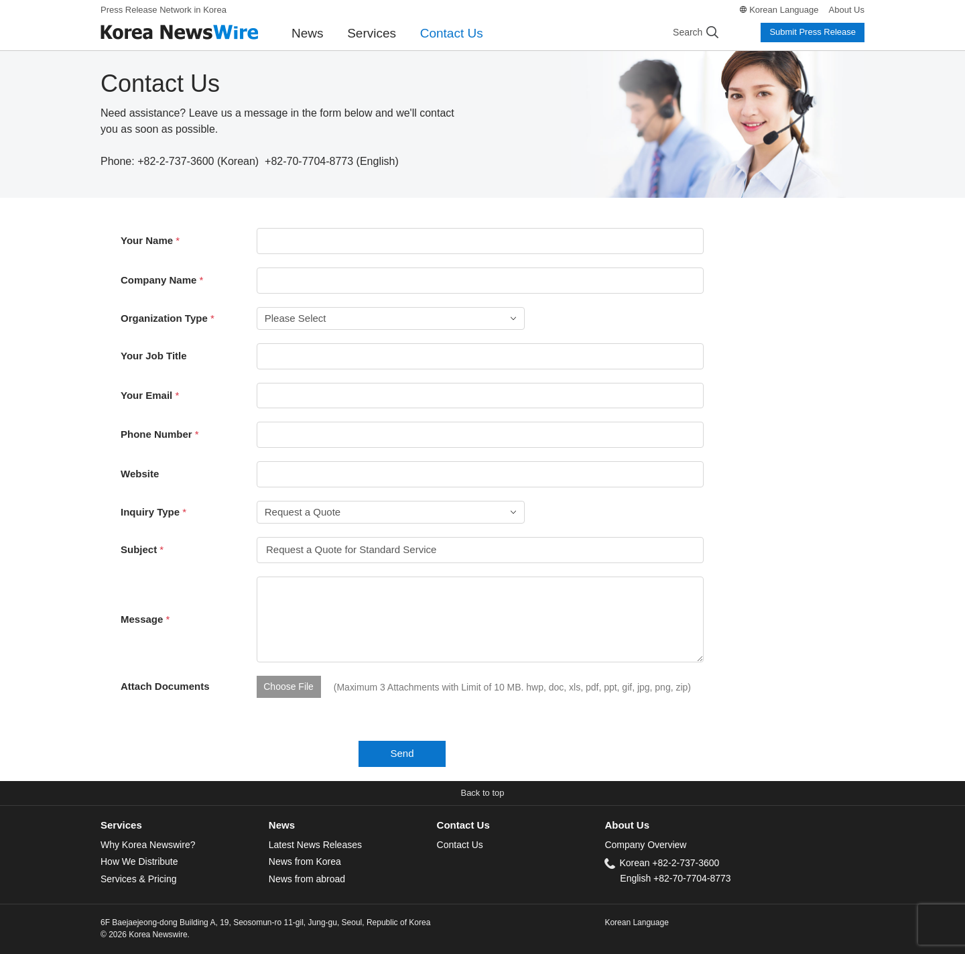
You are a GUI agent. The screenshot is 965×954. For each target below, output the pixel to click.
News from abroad (307, 879)
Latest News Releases (315, 844)
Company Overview (645, 844)
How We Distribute (139, 861)
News (308, 33)
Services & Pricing (138, 879)
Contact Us (451, 33)
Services (371, 33)
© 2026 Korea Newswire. (145, 934)
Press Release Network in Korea (164, 10)
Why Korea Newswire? (148, 844)
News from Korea (305, 861)
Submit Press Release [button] (812, 32)
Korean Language (783, 10)
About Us (846, 10)
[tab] (185, 825)
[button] (482, 794)
